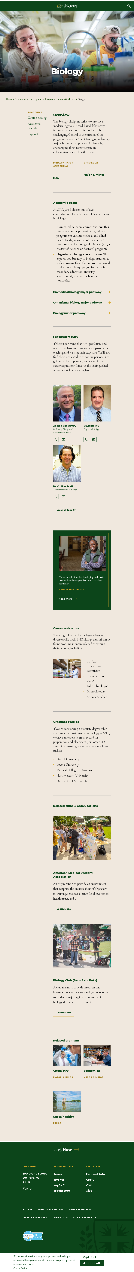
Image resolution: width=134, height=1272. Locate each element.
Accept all (91, 1263)
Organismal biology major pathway (82, 302)
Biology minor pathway (82, 313)
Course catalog (37, 118)
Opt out (89, 1257)
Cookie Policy (20, 1268)
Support (33, 134)
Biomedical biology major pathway (82, 292)
